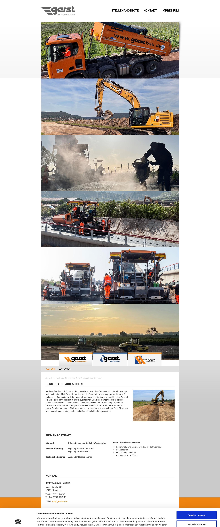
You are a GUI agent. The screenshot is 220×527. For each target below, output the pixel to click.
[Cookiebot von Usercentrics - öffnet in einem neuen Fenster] (18, 521)
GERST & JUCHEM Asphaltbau (144, 359)
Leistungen (64, 369)
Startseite (69, 378)
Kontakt (150, 10)
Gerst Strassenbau (75, 359)
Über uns (50, 369)
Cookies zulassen (196, 497)
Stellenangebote (125, 10)
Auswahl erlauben (197, 507)
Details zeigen (149, 520)
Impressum (170, 10)
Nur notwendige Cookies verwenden (196, 518)
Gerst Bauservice (110, 359)
